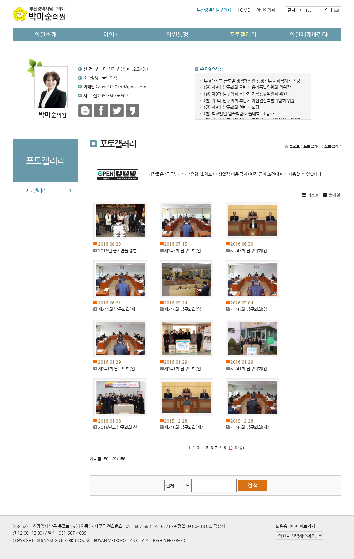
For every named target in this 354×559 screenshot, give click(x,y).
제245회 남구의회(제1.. (118, 309)
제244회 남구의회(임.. (183, 309)
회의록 (111, 34)
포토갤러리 (243, 34)
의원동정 (177, 34)
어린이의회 (265, 9)
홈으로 (294, 146)
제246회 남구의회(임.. (249, 250)
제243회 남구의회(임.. (249, 309)
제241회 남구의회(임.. (117, 368)
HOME (244, 9)
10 (230, 447)
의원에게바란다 (309, 34)
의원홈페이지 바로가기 (295, 526)
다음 (238, 447)
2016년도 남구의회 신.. (118, 427)
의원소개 (45, 34)
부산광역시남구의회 (214, 9)
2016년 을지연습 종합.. (118, 250)
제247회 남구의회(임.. (183, 250)
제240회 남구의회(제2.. (185, 427)
